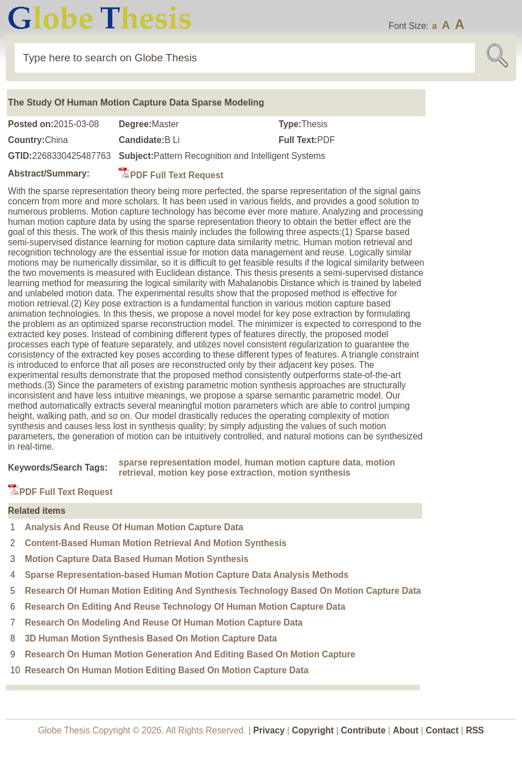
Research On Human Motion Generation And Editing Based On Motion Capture (190, 654)
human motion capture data (302, 462)
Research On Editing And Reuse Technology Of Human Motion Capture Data (185, 606)
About (405, 730)
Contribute (363, 730)
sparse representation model (179, 462)
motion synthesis (313, 472)
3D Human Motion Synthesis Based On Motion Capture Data (151, 638)
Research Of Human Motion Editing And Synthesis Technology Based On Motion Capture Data (223, 591)
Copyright (313, 730)
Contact (443, 730)
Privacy (269, 730)
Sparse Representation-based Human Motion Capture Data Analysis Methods (186, 575)
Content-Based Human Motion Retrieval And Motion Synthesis (156, 543)
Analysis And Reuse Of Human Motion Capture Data (134, 527)
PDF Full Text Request (171, 175)
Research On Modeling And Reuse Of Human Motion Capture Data (164, 622)
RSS (475, 730)
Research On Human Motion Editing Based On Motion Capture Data (167, 670)
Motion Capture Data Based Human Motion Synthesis (137, 559)
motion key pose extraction (215, 472)
